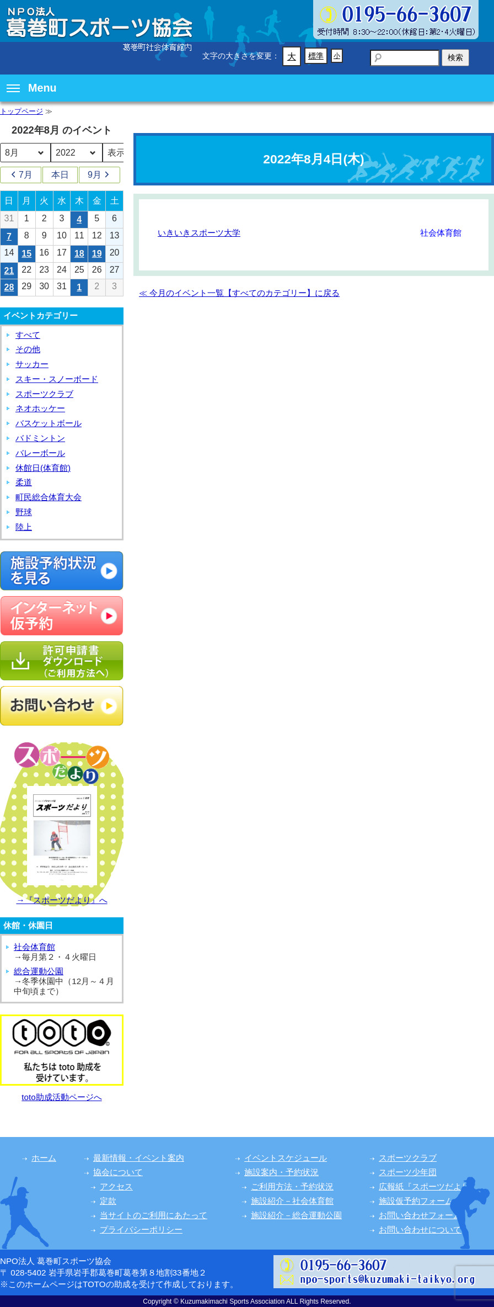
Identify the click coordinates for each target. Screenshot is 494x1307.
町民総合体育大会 (48, 497)
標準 (316, 55)
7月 (21, 175)
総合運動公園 (38, 971)
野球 (23, 512)
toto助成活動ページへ (61, 1097)
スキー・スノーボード (56, 379)
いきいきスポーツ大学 (199, 232)
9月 (99, 175)
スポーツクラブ (44, 394)
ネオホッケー (40, 408)
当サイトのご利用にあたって (153, 1215)
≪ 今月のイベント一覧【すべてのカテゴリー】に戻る (239, 292)
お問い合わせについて (420, 1229)
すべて (27, 334)
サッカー (32, 364)
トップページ (21, 111)
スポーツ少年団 (408, 1172)
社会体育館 (34, 947)
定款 (108, 1200)
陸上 (23, 527)
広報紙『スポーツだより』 (428, 1186)
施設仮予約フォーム (416, 1200)
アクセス (116, 1186)
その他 (27, 349)
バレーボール (40, 453)
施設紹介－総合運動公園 (296, 1215)
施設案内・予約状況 (281, 1172)
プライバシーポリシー (141, 1229)
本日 (60, 174)
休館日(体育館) (43, 467)
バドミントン (40, 438)
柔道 (23, 482)
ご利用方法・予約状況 (292, 1186)
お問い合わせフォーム (420, 1215)
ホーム (43, 1157)
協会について (118, 1172)
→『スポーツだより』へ (61, 900)
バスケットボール (48, 423)
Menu (32, 88)
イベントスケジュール (285, 1157)
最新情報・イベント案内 (138, 1157)
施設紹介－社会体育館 (292, 1200)
